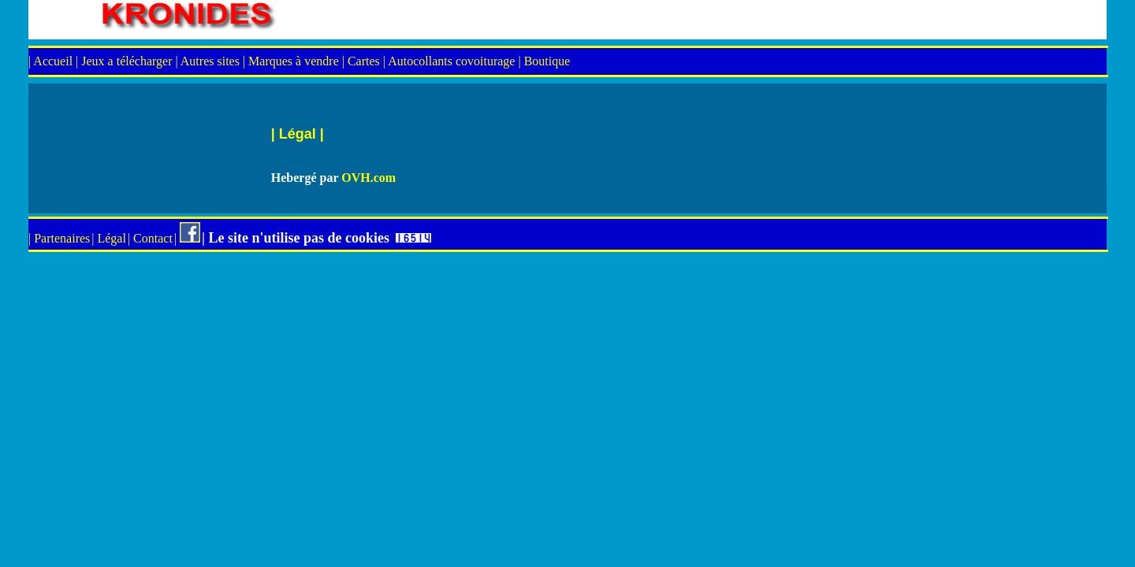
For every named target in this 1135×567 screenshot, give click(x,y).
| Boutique (544, 61)
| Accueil (52, 61)
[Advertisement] (468, 307)
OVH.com (368, 177)
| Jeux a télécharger (125, 61)
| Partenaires (59, 238)
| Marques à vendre (291, 61)
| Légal (108, 238)
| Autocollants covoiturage (449, 61)
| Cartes (361, 61)
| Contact (150, 238)
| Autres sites (208, 61)
